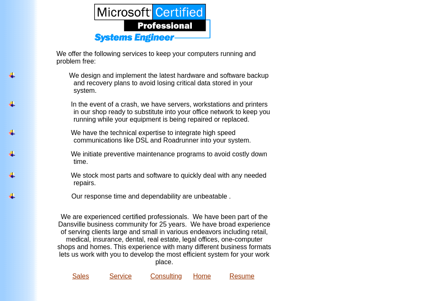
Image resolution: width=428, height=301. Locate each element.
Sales (80, 276)
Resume (242, 276)
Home (202, 276)
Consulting (166, 276)
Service (121, 276)
